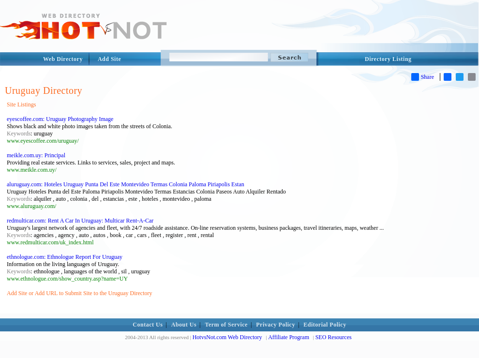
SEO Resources (333, 337)
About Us (183, 324)
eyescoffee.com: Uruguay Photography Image (60, 119)
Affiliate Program (288, 337)
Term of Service (226, 324)
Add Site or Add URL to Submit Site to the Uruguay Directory (79, 293)
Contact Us (148, 324)
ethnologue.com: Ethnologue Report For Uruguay (64, 257)
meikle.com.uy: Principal (36, 155)
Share (422, 77)
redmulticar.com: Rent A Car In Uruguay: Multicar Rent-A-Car (80, 220)
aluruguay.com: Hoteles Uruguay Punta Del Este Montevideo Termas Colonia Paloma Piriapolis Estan (125, 184)
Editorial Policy (324, 324)
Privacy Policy (275, 324)
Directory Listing (388, 59)
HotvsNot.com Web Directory (227, 337)
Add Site (109, 59)
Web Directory (63, 59)
